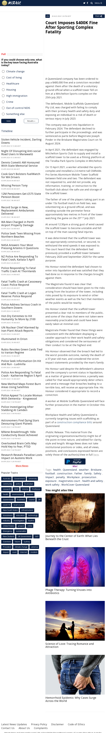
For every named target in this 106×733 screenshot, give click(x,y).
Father (78, 473)
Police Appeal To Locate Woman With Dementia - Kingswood (21, 397)
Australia (6, 478)
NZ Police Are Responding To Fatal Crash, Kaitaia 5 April (19, 258)
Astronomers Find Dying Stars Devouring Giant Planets (20, 422)
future (17, 541)
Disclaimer (57, 724)
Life (47, 16)
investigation (19, 520)
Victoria (25, 489)
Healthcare (12, 83)
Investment (7, 515)
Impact (49, 477)
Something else (15, 114)
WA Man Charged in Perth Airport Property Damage (17, 223)
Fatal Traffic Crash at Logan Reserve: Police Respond (18, 294)
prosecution (89, 477)
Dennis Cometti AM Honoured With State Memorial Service (20, 164)
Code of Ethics (76, 724)
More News (22, 465)
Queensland (70, 469)
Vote (8, 121)
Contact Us (7, 728)
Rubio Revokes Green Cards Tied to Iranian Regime (21, 351)
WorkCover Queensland (75, 484)
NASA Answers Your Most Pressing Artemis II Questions (20, 246)
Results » (31, 121)
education (20, 515)
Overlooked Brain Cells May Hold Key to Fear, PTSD (19, 445)
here (96, 454)
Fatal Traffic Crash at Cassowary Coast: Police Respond (21, 283)
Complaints (41, 728)
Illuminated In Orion (14, 339)
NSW (16, 489)
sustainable (21, 531)
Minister (30, 494)
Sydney (27, 541)
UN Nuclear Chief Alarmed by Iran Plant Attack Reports (20, 329)
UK (39, 499)
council (32, 499)
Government (19, 478)
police (18, 484)
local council (19, 505)
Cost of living (14, 77)
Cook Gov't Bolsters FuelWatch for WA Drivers (20, 175)
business (21, 499)
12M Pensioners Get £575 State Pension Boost (21, 195)
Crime (9, 101)
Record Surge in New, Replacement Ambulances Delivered (17, 210)
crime (30, 526)
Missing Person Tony (14, 185)
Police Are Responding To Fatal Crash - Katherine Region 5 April (21, 374)
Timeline (7, 131)
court (14, 552)
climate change (21, 547)
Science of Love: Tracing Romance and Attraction (69, 645)
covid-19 (6, 505)
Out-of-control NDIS (18, 108)
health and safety (92, 481)
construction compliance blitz (74, 422)
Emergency (7, 531)
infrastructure (27, 510)
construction (64, 473)
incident (34, 552)
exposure (50, 481)
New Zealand (8, 536)
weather (84, 469)
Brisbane (96, 469)
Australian (29, 484)
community (7, 484)
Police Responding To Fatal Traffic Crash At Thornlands (18, 269)
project (21, 526)
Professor (36, 489)
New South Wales (10, 510)
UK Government (24, 536)
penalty (60, 477)
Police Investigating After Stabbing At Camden (17, 408)
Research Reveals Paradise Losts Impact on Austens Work (21, 456)
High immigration (16, 95)
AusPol (31, 520)
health (57, 469)
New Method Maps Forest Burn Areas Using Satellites (21, 385)
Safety (97, 473)
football (50, 473)
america (34, 547)
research (7, 489)
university (33, 478)
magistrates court (69, 481)
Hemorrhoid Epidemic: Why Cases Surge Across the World (70, 699)
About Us (24, 728)
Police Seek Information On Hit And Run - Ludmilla (21, 362)
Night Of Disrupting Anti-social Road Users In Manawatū (21, 152)
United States (8, 526)
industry (6, 520)
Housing (11, 89)
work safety (52, 484)
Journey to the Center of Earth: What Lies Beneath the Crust (71, 537)
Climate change (15, 71)
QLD (37, 536)
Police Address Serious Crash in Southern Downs (21, 306)
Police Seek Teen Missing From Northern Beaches (21, 235)
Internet (23, 552)
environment (17, 494)
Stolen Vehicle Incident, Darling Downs (21, 141)
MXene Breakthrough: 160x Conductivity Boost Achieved (19, 433)
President (7, 547)
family (88, 473)
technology (33, 515)
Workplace (73, 477)
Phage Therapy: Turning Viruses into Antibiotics (68, 591)
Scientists (7, 541)
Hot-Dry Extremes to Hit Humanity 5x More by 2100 (18, 317)
